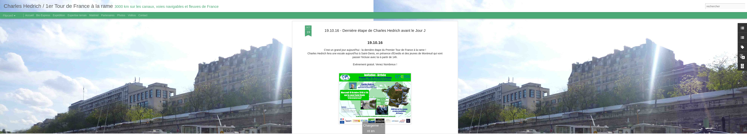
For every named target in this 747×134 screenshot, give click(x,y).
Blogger (386, 132)
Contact (142, 15)
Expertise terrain (77, 15)
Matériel (94, 15)
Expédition (59, 15)
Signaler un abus (399, 132)
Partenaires (107, 15)
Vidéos (132, 15)
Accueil (29, 15)
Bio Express (43, 15)
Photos (121, 15)
